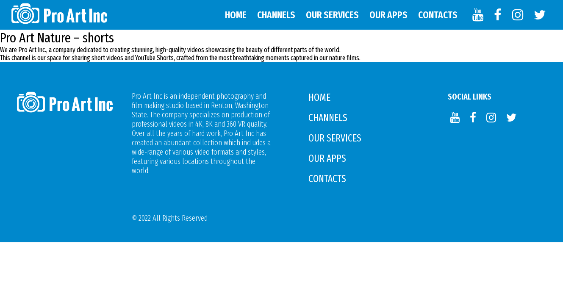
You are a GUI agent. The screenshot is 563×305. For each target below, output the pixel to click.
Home (236, 15)
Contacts (438, 15)
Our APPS (388, 15)
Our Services (332, 15)
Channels (276, 15)
